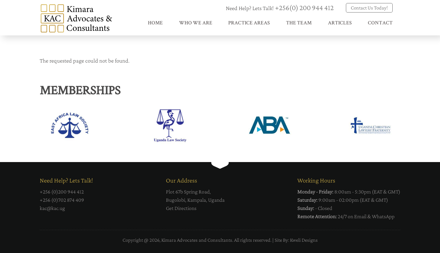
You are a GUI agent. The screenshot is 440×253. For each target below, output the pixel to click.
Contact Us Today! (369, 8)
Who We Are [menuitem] (195, 23)
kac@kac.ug (52, 208)
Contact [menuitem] (380, 23)
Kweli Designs (304, 240)
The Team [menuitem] (299, 23)
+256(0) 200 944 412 (304, 7)
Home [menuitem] (155, 23)
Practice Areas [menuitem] (249, 23)
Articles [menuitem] (340, 23)
